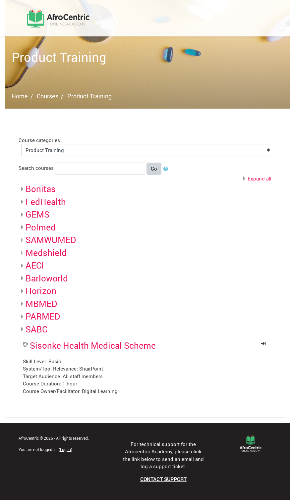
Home (20, 96)
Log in (65, 449)
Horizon (41, 291)
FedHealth (46, 202)
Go (154, 168)
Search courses (36, 168)
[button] (167, 169)
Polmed (41, 227)
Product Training (89, 96)
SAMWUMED (51, 240)
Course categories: (40, 140)
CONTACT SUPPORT (163, 479)
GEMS (37, 214)
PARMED (43, 316)
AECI (35, 265)
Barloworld (47, 278)
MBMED (41, 304)
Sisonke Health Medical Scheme (93, 345)
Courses (47, 96)
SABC (36, 329)
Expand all (259, 178)
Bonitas (41, 189)
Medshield (46, 253)
